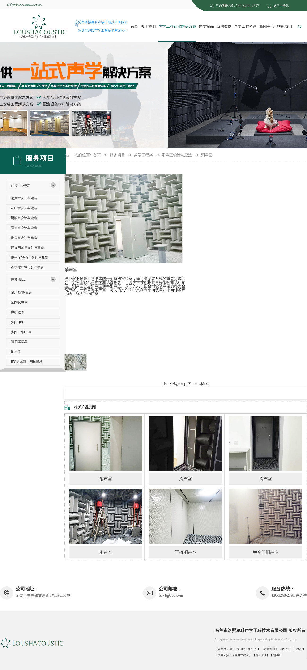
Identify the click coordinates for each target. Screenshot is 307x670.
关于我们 (148, 26)
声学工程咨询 (245, 26)
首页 (134, 26)
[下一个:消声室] (198, 384)
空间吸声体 (19, 302)
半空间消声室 (265, 552)
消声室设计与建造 (24, 198)
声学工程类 (20, 185)
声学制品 (206, 26)
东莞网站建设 (240, 655)
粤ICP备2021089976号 (244, 649)
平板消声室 (185, 552)
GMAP (299, 649)
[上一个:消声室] (173, 384)
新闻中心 (266, 26)
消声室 (206, 155)
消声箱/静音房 (21, 292)
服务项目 (117, 155)
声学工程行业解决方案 (177, 26)
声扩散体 (17, 312)
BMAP (285, 649)
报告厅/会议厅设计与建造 (29, 257)
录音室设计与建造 (24, 238)
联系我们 (284, 26)
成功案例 (224, 26)
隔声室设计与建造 (24, 228)
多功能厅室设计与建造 (27, 267)
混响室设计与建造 (24, 218)
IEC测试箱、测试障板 (27, 362)
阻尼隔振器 (19, 342)
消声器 (16, 352)
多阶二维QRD (21, 332)
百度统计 (269, 649)
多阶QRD (18, 322)
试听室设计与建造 (24, 208)
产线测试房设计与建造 (27, 248)
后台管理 (261, 655)
